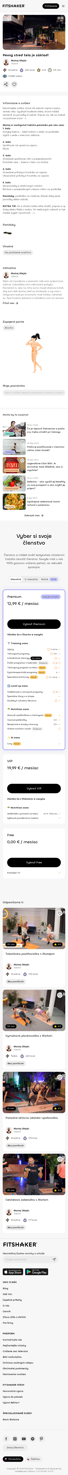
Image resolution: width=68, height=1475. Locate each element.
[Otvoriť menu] (63, 6)
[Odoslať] (54, 1259)
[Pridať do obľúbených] (14, 84)
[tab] (49, 579)
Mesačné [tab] (16, 579)
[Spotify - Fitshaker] (32, 1438)
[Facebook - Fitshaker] (6, 1438)
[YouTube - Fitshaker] (23, 1438)
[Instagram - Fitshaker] (15, 1438)
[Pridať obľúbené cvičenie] (22, 424)
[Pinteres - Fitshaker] (41, 1438)
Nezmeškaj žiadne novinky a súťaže (24, 1253)
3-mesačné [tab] (31, 579)
